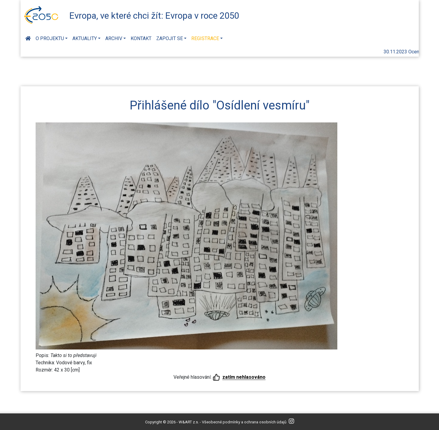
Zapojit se (169, 38)
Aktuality (84, 38)
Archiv (113, 38)
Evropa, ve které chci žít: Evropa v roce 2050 (154, 16)
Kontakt (141, 38)
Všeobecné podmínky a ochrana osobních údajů (244, 422)
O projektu (50, 38)
